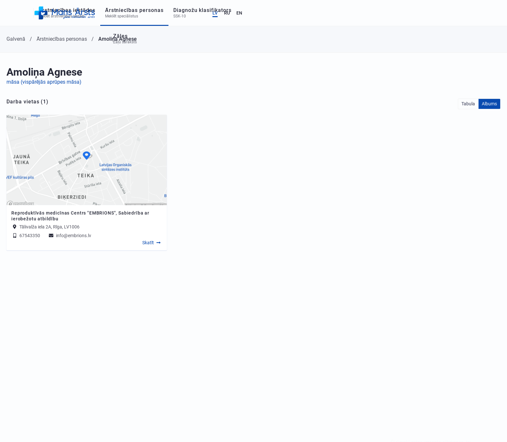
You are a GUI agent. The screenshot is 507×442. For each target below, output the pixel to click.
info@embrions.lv (69, 235)
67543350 (25, 235)
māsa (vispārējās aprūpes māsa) (43, 82)
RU (476, 13)
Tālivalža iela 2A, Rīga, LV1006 (49, 226)
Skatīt (148, 242)
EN (488, 13)
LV (463, 13)
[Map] (86, 160)
